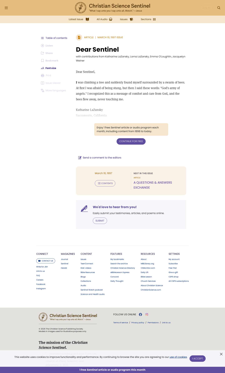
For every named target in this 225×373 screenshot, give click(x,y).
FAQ (38, 275)
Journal (64, 259)
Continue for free (131, 141)
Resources (148, 254)
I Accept (197, 358)
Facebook (40, 284)
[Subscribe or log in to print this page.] (46, 75)
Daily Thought (116, 281)
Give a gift (173, 272)
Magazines (68, 254)
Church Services (148, 281)
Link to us (40, 271)
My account (174, 259)
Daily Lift (144, 272)
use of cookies (178, 357)
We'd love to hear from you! (114, 207)
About (143, 259)
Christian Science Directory (122, 268)
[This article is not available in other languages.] (54, 90)
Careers (39, 280)
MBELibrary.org (147, 263)
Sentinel (64, 263)
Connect (42, 254)
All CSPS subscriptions (179, 281)
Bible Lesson (146, 277)
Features (116, 254)
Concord (114, 277)
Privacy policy (137, 322)
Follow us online (124, 314)
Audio (83, 285)
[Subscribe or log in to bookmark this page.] (50, 60)
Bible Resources (88, 272)
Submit (99, 220)
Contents (104, 183)
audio (93, 294)
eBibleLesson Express (119, 272)
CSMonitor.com (148, 268)
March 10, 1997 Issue (109, 37)
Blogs (83, 277)
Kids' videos (86, 268)
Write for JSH (42, 267)
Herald (64, 268)
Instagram (41, 288)
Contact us (45, 260)
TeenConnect (87, 263)
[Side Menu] (6, 8)
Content (86, 254)
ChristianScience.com (151, 290)
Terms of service (120, 322)
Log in (206, 7)
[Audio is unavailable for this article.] (47, 45)
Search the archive (119, 263)
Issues (83, 259)
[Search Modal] (218, 8)
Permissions (153, 322)
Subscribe (173, 263)
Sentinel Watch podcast (92, 290)
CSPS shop (173, 277)
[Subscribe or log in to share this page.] (47, 53)
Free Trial (173, 268)
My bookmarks (117, 259)
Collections (86, 281)
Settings (174, 254)
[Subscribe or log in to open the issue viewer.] (51, 83)
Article (88, 37)
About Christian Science (152, 285)
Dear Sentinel (96, 49)
